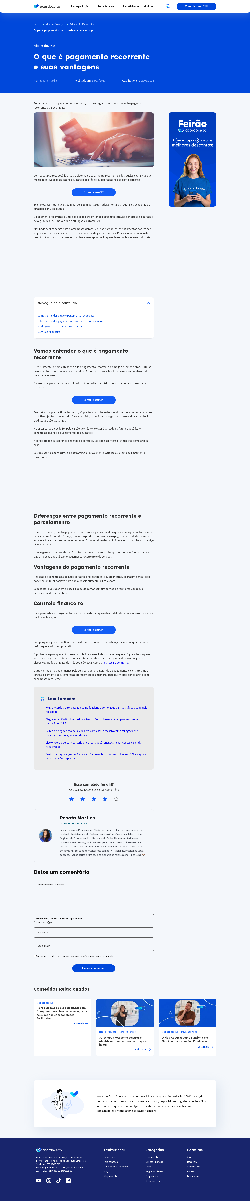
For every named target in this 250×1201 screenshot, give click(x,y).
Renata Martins (48, 81)
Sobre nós (109, 1157)
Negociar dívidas (107, 1032)
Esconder (94, 303)
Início (37, 24)
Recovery (192, 1162)
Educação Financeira (82, 24)
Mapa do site (111, 1176)
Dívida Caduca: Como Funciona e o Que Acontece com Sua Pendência (185, 1039)
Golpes (148, 6)
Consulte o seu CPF (196, 6)
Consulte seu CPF (93, 192)
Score (148, 1166)
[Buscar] (168, 6)
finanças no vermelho (115, 663)
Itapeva (191, 1171)
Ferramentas (152, 1157)
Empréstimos (152, 1176)
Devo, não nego (189, 1032)
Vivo (189, 1157)
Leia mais (78, 1023)
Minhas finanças (55, 24)
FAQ (106, 1171)
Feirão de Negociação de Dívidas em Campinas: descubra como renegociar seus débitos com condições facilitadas (62, 1013)
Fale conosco (111, 1162)
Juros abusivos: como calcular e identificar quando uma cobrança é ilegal (123, 1041)
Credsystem (193, 1166)
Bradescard (193, 1176)
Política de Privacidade (116, 1166)
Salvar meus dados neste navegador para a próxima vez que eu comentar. (75, 956)
